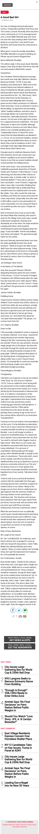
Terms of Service (21, 825)
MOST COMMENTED (8, 728)
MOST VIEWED (6, 662)
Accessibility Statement (19, 827)
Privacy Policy (31, 825)
